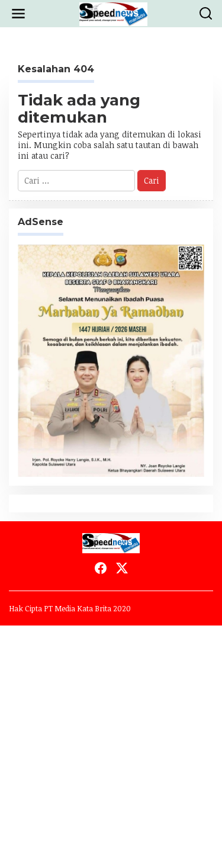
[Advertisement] (111, 737)
